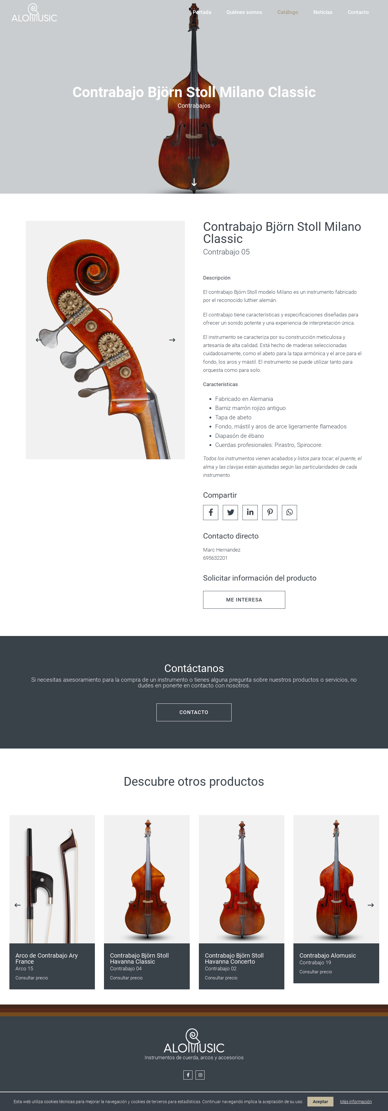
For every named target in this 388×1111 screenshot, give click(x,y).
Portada (202, 12)
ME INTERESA (244, 600)
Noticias (323, 12)
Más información (356, 1101)
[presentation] (38, 340)
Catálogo (287, 12)
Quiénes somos (244, 12)
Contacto (358, 12)
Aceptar (320, 1101)
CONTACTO (194, 712)
